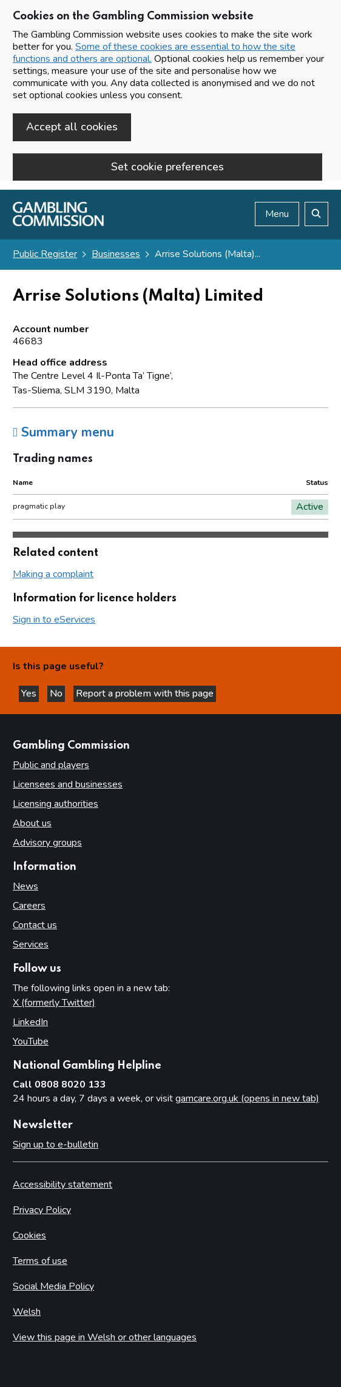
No (57, 693)
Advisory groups (47, 842)
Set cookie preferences (167, 166)
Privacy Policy (42, 1210)
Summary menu (63, 432)
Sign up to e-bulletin (55, 1144)
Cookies (29, 1235)
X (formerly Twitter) (54, 1002)
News (25, 886)
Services (31, 944)
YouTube (31, 1041)
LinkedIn (30, 1022)
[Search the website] (316, 214)
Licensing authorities (55, 803)
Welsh (27, 1311)
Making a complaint (53, 574)
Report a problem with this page (145, 693)
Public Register (45, 254)
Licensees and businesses (68, 784)
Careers (29, 905)
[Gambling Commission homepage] (58, 223)
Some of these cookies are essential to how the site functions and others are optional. (154, 52)
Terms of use (40, 1261)
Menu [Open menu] (277, 214)
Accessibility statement (62, 1184)
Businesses (116, 254)
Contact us (35, 925)
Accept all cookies (72, 126)
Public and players (51, 765)
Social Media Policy (53, 1286)
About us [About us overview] (32, 823)
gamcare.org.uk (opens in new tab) (247, 1098)
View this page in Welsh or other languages (105, 1337)
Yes (30, 693)
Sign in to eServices (54, 619)
